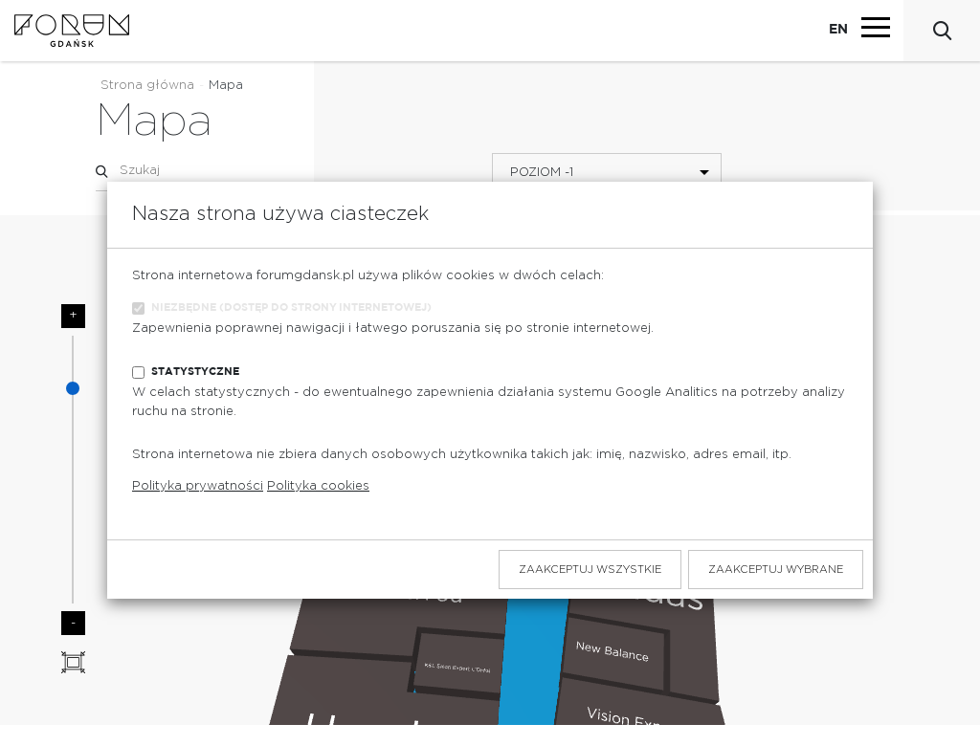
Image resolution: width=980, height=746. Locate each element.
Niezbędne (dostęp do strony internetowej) (291, 307)
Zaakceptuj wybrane (775, 569)
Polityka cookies (318, 486)
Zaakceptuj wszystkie (590, 569)
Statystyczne (195, 371)
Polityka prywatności (197, 486)
